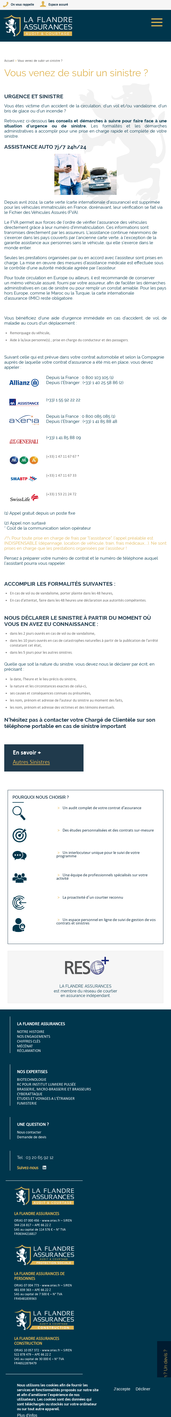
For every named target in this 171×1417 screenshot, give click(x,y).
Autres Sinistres (31, 761)
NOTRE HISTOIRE (30, 1031)
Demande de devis (31, 1137)
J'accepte (122, 1389)
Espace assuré (58, 5)
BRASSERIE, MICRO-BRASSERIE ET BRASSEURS (54, 1089)
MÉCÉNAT (25, 1046)
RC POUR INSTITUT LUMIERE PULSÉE (46, 1084)
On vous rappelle (22, 5)
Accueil (9, 61)
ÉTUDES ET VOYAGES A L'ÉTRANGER (46, 1098)
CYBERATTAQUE (29, 1094)
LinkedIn (44, 1167)
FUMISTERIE (27, 1103)
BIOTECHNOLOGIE (31, 1079)
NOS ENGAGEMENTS (33, 1036)
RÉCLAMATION (29, 1050)
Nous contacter (29, 1132)
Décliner (143, 1389)
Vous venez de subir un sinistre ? (40, 61)
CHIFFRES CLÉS (28, 1041)
